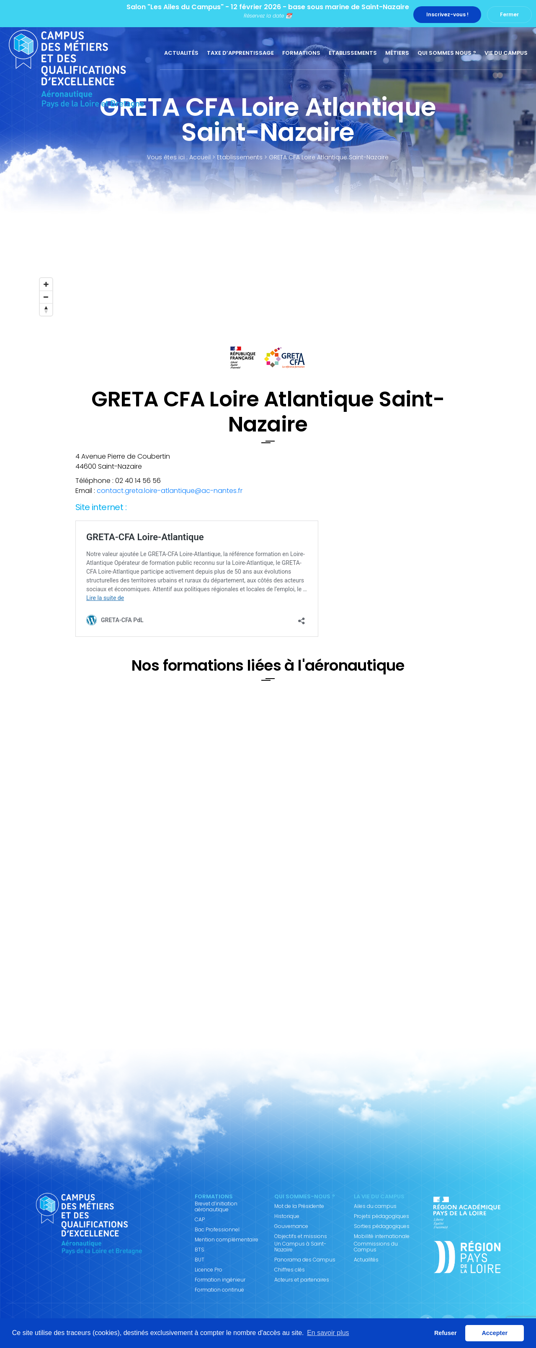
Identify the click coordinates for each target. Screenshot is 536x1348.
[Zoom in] (46, 284)
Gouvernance (291, 1226)
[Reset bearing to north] (46, 309)
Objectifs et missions (300, 1236)
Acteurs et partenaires (301, 1280)
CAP (200, 1220)
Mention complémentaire (226, 1240)
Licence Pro (208, 1270)
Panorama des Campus (304, 1260)
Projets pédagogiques (381, 1216)
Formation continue (219, 1290)
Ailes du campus (375, 1206)
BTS (199, 1250)
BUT (199, 1260)
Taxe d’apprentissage (240, 53)
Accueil (200, 157)
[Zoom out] (46, 297)
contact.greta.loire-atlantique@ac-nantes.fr (169, 490)
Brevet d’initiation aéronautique (216, 1207)
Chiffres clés (289, 1270)
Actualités (181, 53)
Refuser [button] (445, 1333)
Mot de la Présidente (299, 1206)
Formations (301, 53)
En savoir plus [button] (328, 1332)
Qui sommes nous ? (446, 53)
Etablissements (353, 53)
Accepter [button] (495, 1333)
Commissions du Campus (376, 1247)
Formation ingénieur (220, 1280)
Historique (286, 1216)
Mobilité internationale (382, 1236)
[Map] (268, 257)
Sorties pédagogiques (382, 1226)
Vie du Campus (506, 53)
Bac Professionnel (217, 1230)
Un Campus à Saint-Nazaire (300, 1247)
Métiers (397, 53)
